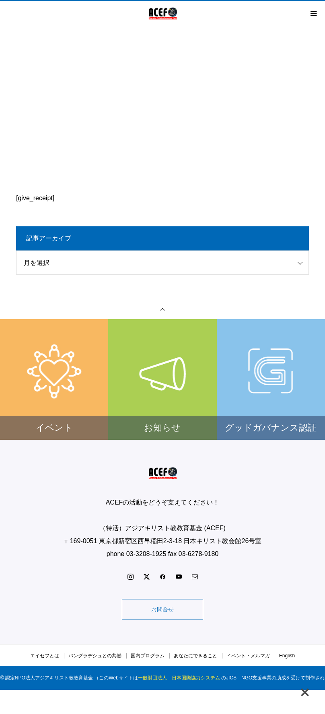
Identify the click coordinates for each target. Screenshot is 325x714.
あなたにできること (195, 656)
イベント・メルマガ (248, 656)
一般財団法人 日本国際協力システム (179, 678)
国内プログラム (148, 656)
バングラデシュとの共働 (94, 656)
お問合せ (162, 609)
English (287, 656)
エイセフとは (44, 656)
